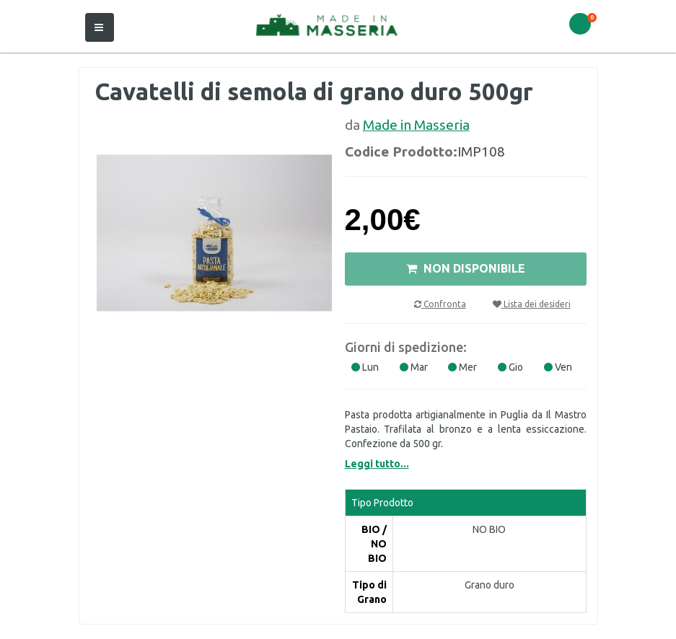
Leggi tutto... (377, 464)
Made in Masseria (416, 125)
